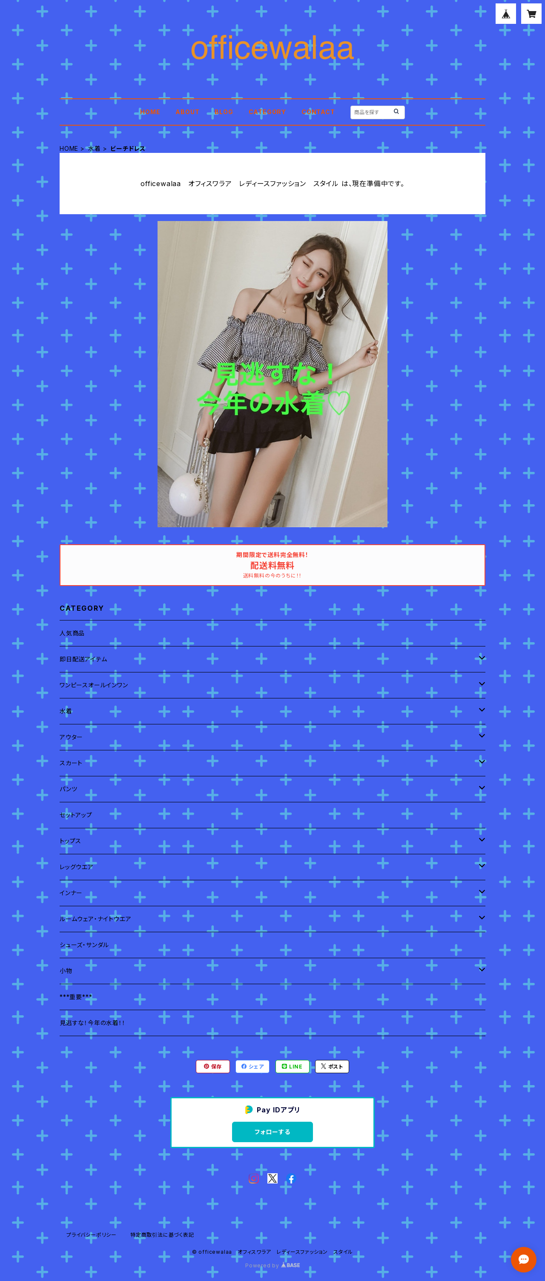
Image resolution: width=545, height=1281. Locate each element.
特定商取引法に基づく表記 (162, 1235)
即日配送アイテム (83, 659)
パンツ (68, 789)
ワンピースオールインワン (94, 685)
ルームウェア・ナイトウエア (95, 918)
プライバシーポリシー (91, 1235)
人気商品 (72, 633)
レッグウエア (77, 866)
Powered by (272, 1265)
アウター (71, 737)
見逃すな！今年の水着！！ (93, 1022)
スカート (71, 763)
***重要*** (76, 996)
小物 (66, 970)
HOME (150, 111)
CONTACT (318, 111)
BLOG (224, 111)
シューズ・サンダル (84, 944)
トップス (70, 840)
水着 (94, 148)
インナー (71, 892)
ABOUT (187, 111)
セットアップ (76, 815)
